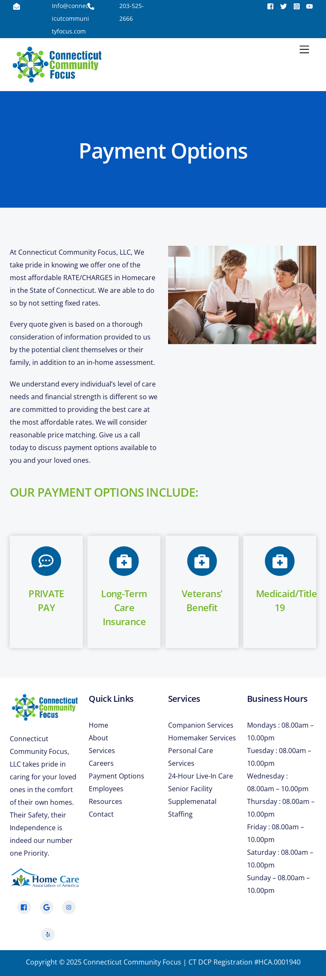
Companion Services (200, 725)
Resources (105, 801)
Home (98, 725)
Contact (101, 814)
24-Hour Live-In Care (200, 776)
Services (102, 750)
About (98, 737)
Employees (106, 788)
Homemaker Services (202, 737)
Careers (101, 763)
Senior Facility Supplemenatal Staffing (192, 801)
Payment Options (116, 776)
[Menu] (304, 50)
